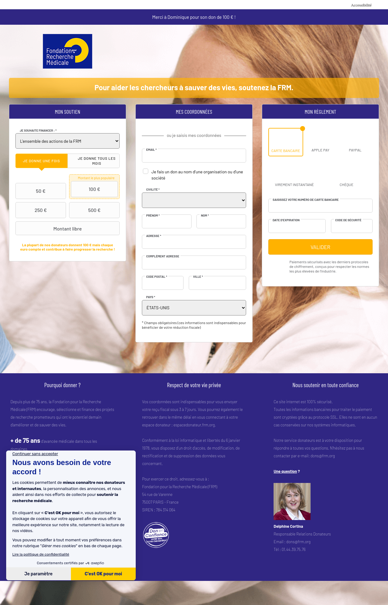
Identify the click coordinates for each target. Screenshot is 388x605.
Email (151, 149)
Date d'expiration (286, 220)
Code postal (156, 276)
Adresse (153, 236)
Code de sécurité (348, 220)
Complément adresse (162, 256)
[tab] (41, 161)
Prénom (153, 215)
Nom (205, 215)
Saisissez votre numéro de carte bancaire (306, 199)
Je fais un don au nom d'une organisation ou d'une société (197, 174)
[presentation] (41, 161)
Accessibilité (361, 5)
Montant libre (49, 228)
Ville (198, 276)
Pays (150, 297)
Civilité (153, 189)
